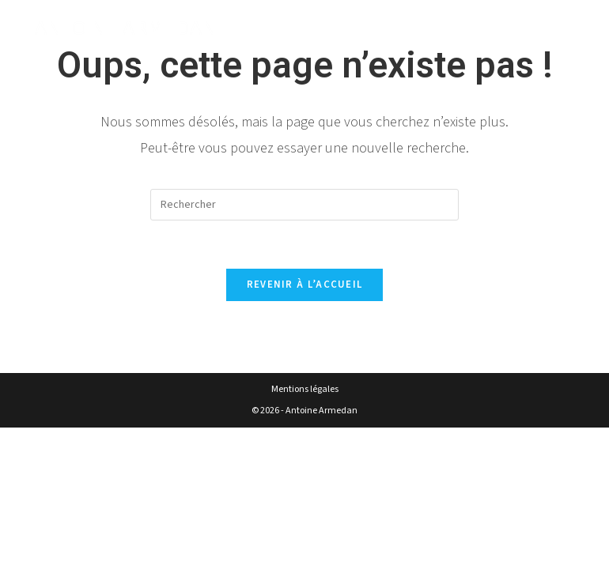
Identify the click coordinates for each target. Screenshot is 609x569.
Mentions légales (305, 389)
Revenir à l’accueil (305, 284)
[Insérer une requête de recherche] (304, 204)
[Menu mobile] (568, 29)
